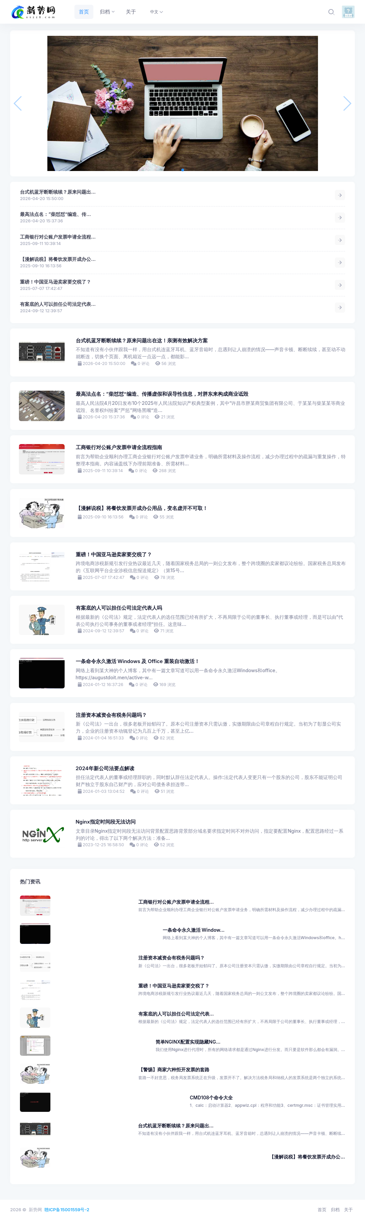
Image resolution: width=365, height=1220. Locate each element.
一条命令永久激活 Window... (194, 930)
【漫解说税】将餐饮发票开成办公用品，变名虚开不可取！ (142, 508)
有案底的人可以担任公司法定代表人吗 (119, 608)
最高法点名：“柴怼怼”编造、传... (55, 214)
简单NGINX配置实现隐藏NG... (188, 1042)
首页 (322, 1209)
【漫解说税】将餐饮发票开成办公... (57, 259)
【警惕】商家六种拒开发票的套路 (173, 1069)
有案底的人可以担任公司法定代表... (57, 304)
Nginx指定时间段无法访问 (106, 822)
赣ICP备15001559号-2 (66, 1209)
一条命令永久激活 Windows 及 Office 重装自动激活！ (138, 661)
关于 (348, 1209)
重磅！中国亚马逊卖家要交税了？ (55, 282)
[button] (182, 170)
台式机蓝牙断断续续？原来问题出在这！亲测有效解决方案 (142, 341)
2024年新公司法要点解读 (105, 768)
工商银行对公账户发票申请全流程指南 (119, 447)
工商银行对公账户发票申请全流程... (57, 237)
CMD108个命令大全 (211, 1097)
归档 (335, 1209)
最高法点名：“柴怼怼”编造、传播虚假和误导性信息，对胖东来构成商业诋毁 (162, 394)
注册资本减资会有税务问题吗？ (111, 715)
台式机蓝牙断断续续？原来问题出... (57, 192)
